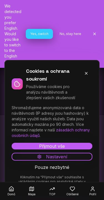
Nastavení (52, 156)
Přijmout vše (52, 146)
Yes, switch (39, 34)
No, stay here (70, 34)
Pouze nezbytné (52, 167)
